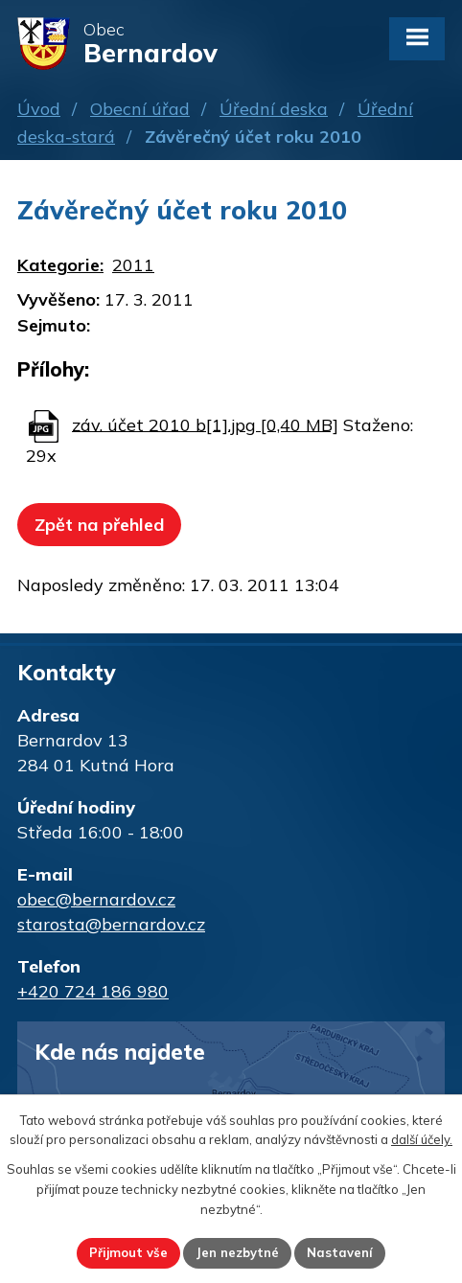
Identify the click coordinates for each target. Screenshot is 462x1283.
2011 (133, 265)
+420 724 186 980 (93, 991)
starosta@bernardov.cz (111, 924)
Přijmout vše (128, 1252)
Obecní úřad (140, 109)
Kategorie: (60, 265)
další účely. (421, 1139)
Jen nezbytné (237, 1252)
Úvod (38, 109)
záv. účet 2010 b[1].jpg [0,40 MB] (205, 424)
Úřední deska (273, 109)
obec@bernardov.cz (96, 899)
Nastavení (340, 1252)
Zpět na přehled (99, 525)
